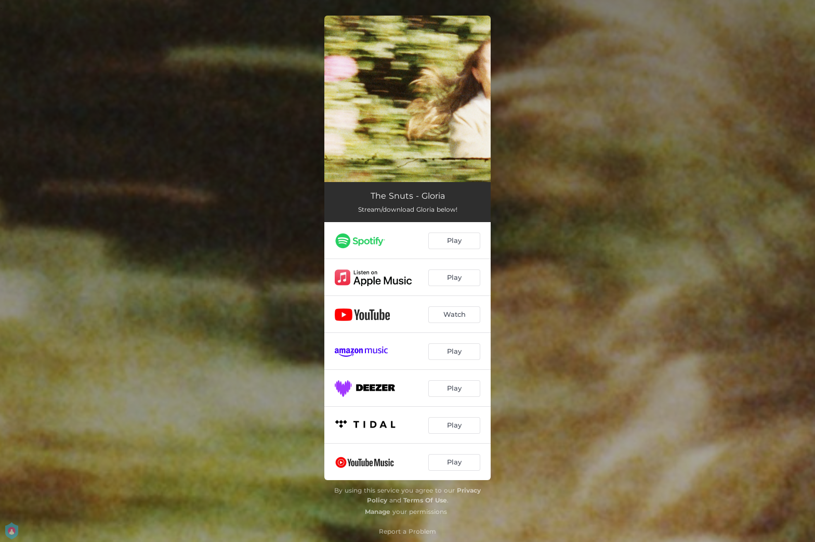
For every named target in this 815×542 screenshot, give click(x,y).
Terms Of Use (425, 500)
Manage (377, 511)
